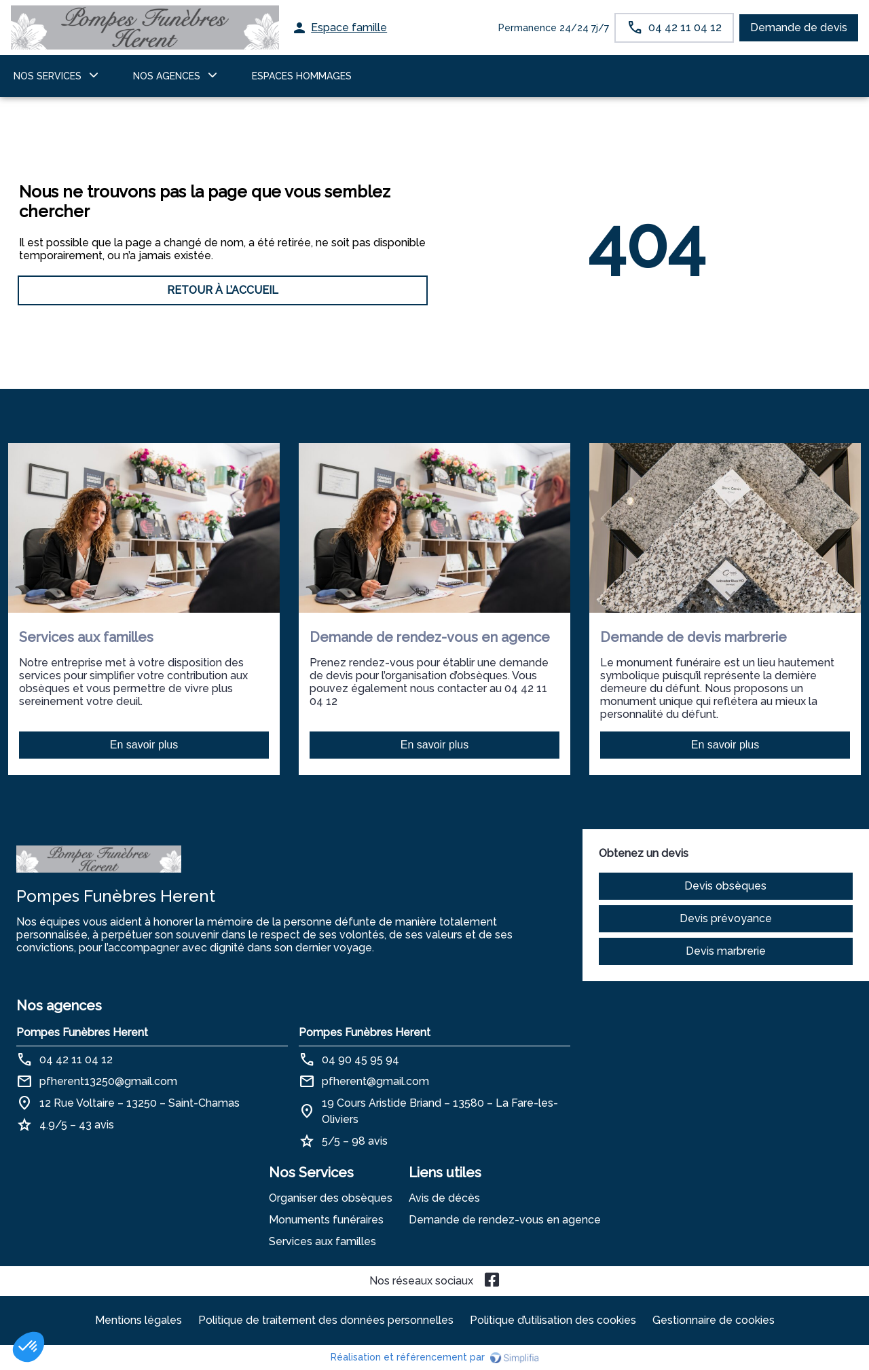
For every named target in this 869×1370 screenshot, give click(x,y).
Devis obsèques (725, 885)
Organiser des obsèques (330, 1198)
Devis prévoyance (726, 918)
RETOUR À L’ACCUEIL (222, 290)
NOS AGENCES (166, 76)
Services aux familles (322, 1241)
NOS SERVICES (47, 76)
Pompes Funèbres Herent (82, 1032)
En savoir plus (144, 744)
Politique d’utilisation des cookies (553, 1320)
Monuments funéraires (326, 1219)
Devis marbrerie (726, 951)
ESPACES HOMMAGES (302, 76)
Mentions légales (138, 1320)
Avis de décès (444, 1198)
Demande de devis (798, 27)
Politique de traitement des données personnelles (326, 1320)
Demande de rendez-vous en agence (505, 1219)
